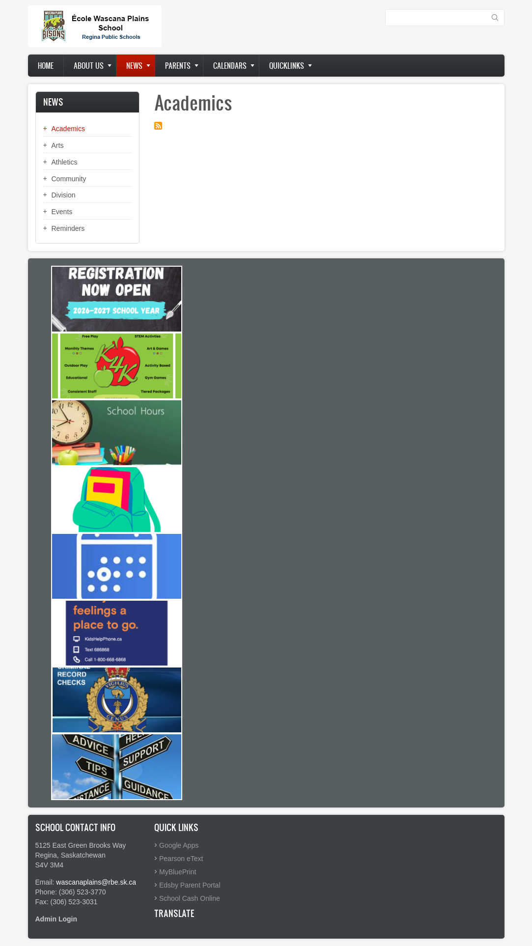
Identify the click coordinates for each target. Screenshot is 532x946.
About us (89, 65)
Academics (68, 129)
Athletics (65, 162)
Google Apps (178, 845)
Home (46, 65)
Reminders (68, 228)
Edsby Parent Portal (190, 885)
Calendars (230, 65)
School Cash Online (189, 898)
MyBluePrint (177, 872)
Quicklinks (286, 65)
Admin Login (56, 919)
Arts (58, 145)
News (134, 65)
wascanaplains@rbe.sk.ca (96, 882)
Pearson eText (181, 859)
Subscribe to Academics (158, 126)
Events (62, 212)
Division (64, 195)
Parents (178, 65)
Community (69, 179)
